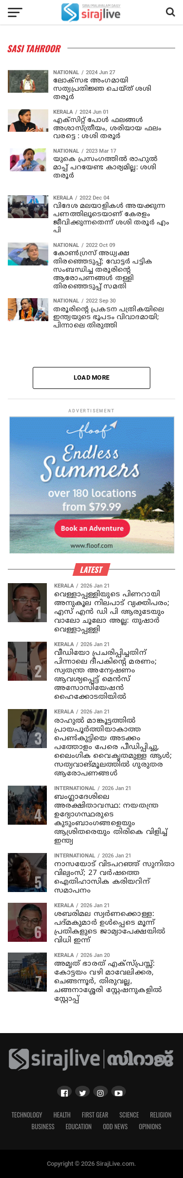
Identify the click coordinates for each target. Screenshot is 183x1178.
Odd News (115, 1126)
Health (62, 1114)
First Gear (95, 1114)
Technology (27, 1114)
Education (78, 1126)
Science (129, 1114)
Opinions (150, 1126)
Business (43, 1126)
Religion (160, 1114)
